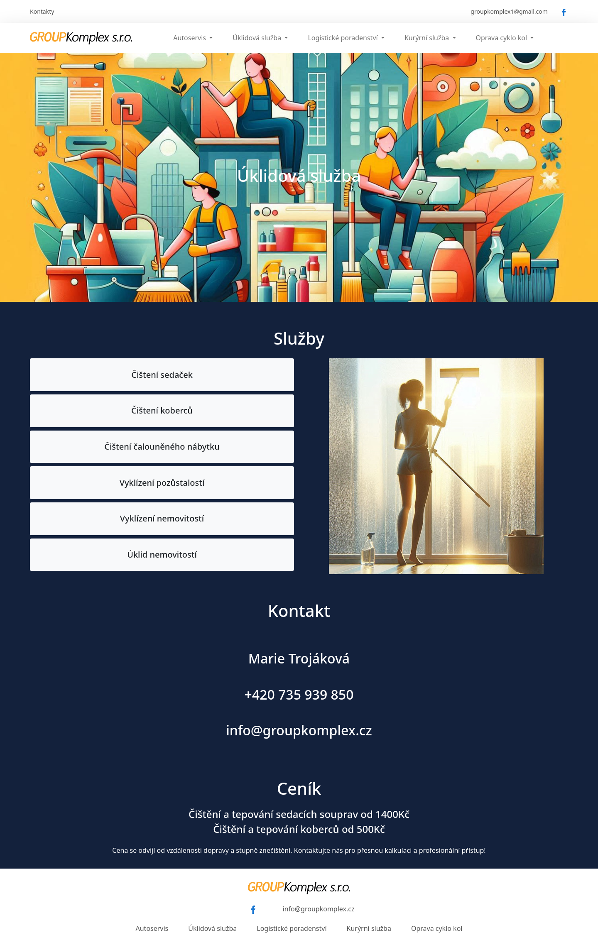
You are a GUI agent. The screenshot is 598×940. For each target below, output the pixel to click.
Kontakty (42, 11)
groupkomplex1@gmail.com (509, 11)
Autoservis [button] (190, 37)
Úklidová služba (212, 928)
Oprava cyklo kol (437, 928)
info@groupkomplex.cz (319, 908)
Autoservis (152, 928)
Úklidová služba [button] (258, 37)
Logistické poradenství (291, 928)
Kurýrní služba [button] (427, 37)
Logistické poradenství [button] (343, 37)
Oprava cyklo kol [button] (502, 37)
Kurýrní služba (369, 928)
